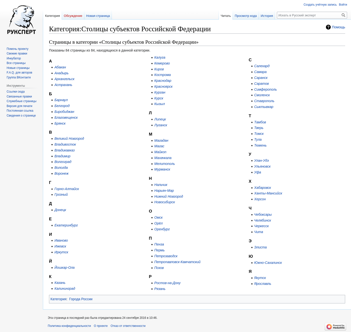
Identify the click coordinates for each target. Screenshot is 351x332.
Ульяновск (262, 166)
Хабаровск (262, 188)
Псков (159, 268)
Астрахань (63, 85)
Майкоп (160, 152)
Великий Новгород (69, 138)
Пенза (159, 244)
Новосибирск (164, 202)
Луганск (160, 125)
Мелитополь (164, 164)
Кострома (162, 75)
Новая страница (98, 16)
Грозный (61, 194)
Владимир (62, 156)
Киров (159, 69)
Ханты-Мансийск (268, 193)
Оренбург (162, 229)
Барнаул (61, 100)
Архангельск (64, 79)
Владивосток (65, 144)
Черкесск (261, 226)
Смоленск (262, 95)
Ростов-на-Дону (167, 283)
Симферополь (265, 89)
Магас (159, 146)
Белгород (61, 106)
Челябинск (262, 220)
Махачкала (162, 158)
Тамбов (260, 122)
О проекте (101, 326)
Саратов (261, 84)
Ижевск (60, 246)
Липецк (160, 119)
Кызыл (159, 104)
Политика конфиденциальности (69, 326)
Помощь (338, 27)
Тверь (258, 128)
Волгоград (62, 162)
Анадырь (61, 73)
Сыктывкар (263, 107)
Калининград (64, 288)
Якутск (260, 278)
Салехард (262, 66)
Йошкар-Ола (64, 267)
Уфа (257, 172)
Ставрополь (264, 101)
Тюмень (260, 145)
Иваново (61, 240)
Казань (59, 283)
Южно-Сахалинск (268, 263)
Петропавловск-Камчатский (177, 262)
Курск (158, 98)
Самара (260, 72)
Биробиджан (64, 112)
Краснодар (162, 81)
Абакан (60, 67)
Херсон (260, 199)
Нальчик (160, 185)
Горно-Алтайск (66, 189)
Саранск (261, 78)
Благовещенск (66, 117)
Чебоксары (263, 214)
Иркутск (61, 252)
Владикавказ (64, 150)
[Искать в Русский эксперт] (312, 15)
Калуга (159, 57)
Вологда (61, 168)
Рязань (160, 289)
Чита (258, 232)
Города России (81, 299)
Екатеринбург (66, 225)
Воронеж (61, 173)
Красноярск (163, 86)
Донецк (60, 210)
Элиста (260, 247)
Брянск (60, 123)
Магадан (161, 140)
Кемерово (162, 63)
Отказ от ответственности (128, 326)
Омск (158, 217)
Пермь (159, 250)
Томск (259, 134)
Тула (258, 139)
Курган (159, 92)
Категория (58, 299)
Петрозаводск (165, 256)
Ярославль (262, 284)
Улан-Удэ (261, 160)
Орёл (158, 223)
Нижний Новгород (168, 196)
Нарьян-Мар (164, 191)
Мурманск (162, 169)
